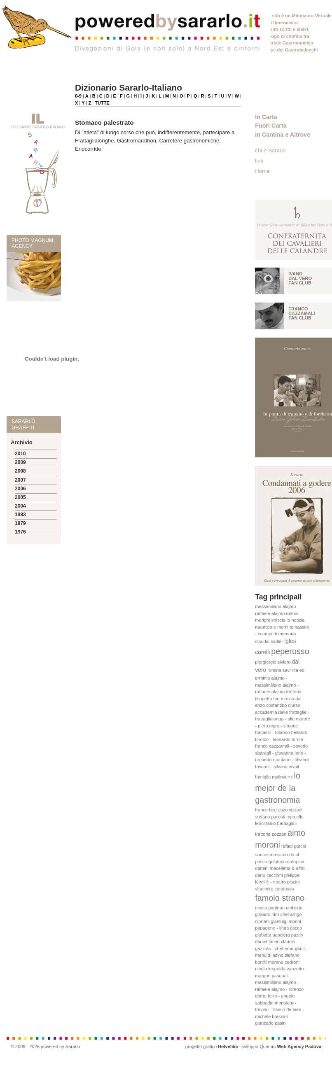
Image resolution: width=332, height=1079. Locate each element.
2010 (20, 454)
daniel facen (267, 941)
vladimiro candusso (274, 888)
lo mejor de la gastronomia (277, 787)
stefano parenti (270, 816)
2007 (20, 480)
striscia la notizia (288, 620)
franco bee (265, 809)
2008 (20, 471)
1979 (20, 523)
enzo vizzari (290, 809)
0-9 (78, 95)
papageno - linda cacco (278, 927)
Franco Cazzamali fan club (301, 313)
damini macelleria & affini (280, 868)
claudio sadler (269, 641)
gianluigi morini (286, 921)
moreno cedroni (283, 962)
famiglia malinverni (273, 776)
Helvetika (228, 1046)
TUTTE (102, 102)
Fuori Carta (270, 125)
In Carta (266, 117)
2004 (20, 506)
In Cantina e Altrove (282, 134)
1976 (20, 532)
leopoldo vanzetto (286, 968)
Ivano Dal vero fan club (300, 278)
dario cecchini (269, 875)
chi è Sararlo (270, 150)
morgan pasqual (271, 975)
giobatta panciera (272, 934)
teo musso (283, 698)
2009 (20, 462)
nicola (261, 968)
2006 (20, 489)
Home (262, 171)
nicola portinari (270, 907)
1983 (20, 514)
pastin (297, 934)
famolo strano (279, 897)
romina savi (278, 670)
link (259, 161)
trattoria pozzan (270, 834)
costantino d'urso (283, 705)
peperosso (290, 651)
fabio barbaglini (281, 823)
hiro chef (280, 914)
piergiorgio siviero (272, 662)
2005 (20, 497)
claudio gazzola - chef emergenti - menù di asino (281, 948)
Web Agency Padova (299, 1046)
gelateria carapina (286, 861)
